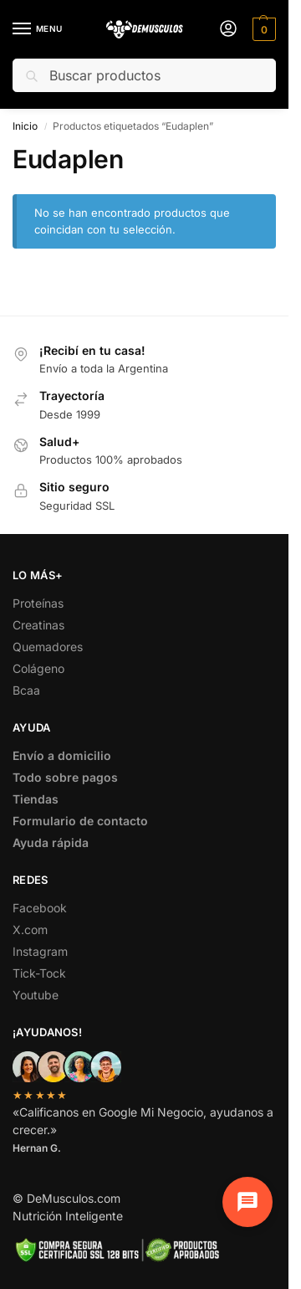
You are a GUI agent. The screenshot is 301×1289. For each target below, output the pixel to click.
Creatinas (38, 625)
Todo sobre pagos (65, 777)
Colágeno (38, 668)
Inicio (25, 126)
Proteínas (38, 603)
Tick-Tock (39, 973)
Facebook (40, 908)
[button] (262, 29)
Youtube (36, 995)
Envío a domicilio (62, 755)
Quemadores (48, 646)
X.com (30, 929)
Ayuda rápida (51, 842)
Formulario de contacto (80, 821)
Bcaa (26, 690)
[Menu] (38, 29)
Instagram (40, 951)
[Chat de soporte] (244, 1198)
